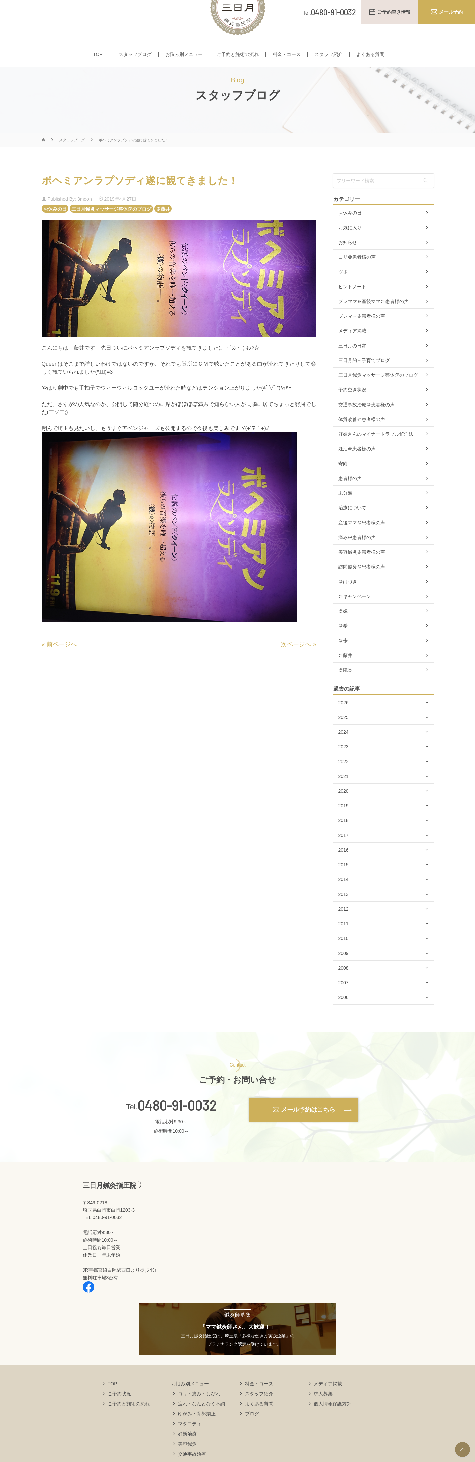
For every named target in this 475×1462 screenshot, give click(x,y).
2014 (343, 899)
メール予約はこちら (308, 1129)
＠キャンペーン (354, 616)
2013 (343, 914)
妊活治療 (187, 1453)
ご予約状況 (119, 1413)
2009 (343, 973)
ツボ (343, 291)
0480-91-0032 (177, 1124)
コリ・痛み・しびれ (199, 1413)
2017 (343, 855)
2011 (343, 943)
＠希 (343, 645)
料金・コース (287, 56)
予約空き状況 (352, 409)
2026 (343, 722)
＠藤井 (163, 228)
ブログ (252, 1433)
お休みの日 (55, 228)
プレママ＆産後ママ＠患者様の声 (373, 321)
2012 (343, 928)
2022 (343, 781)
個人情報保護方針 (332, 1423)
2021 (343, 796)
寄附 (343, 483)
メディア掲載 (352, 350)
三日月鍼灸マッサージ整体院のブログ (111, 228)
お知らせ (347, 262)
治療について (352, 527)
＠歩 (343, 660)
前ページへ (62, 664)
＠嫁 (343, 630)
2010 (343, 958)
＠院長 (345, 689)
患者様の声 (350, 498)
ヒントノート (352, 306)
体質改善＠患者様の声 (361, 439)
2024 (343, 751)
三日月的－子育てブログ (364, 380)
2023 (343, 766)
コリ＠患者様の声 (357, 277)
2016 (343, 869)
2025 (343, 737)
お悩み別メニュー (184, 56)
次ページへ (296, 664)
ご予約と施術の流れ (238, 56)
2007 (343, 1002)
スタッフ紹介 (328, 56)
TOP (98, 56)
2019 (343, 825)
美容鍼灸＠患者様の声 (361, 571)
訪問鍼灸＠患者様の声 (361, 586)
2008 (343, 987)
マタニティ (189, 1443)
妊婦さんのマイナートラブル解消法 (375, 453)
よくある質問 (370, 56)
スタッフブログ (135, 56)
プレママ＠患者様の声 (361, 336)
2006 (343, 1017)
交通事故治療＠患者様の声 (366, 424)
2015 (343, 884)
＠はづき (347, 601)
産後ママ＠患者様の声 (361, 542)
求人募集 (323, 1413)
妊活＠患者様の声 (357, 468)
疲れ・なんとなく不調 (201, 1423)
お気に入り (350, 247)
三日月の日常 (352, 365)
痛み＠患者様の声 (357, 557)
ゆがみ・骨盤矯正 (197, 1433)
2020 (343, 810)
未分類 (345, 512)
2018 (343, 840)
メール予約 (451, 12)
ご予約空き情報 (393, 12)
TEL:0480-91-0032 (102, 1237)
